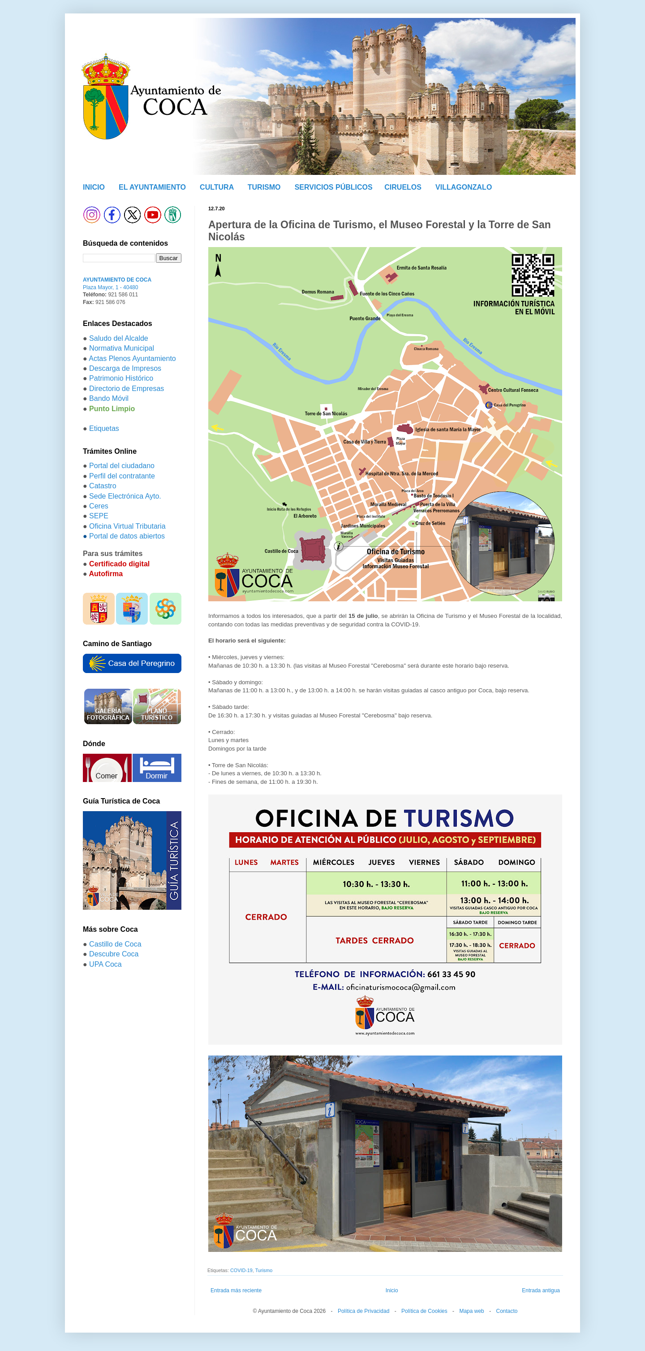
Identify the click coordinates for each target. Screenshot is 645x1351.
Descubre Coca (113, 954)
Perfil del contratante (122, 476)
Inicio (392, 1290)
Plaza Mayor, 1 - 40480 (110, 287)
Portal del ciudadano (122, 465)
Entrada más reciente (236, 1290)
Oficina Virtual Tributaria (127, 526)
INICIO (94, 187)
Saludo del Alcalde (118, 338)
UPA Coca (105, 964)
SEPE (98, 516)
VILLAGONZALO (463, 187)
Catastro (102, 486)
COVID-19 (241, 1270)
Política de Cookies (424, 1311)
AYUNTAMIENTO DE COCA (117, 280)
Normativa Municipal (121, 348)
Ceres (98, 506)
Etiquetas (104, 428)
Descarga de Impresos (125, 368)
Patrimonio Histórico (121, 378)
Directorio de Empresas (126, 388)
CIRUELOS (402, 187)
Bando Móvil (109, 398)
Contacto (506, 1311)
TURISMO (264, 187)
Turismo (264, 1270)
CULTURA (217, 187)
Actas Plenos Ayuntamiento (132, 358)
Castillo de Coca (115, 944)
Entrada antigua (541, 1290)
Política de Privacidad (363, 1311)
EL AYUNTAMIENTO (152, 187)
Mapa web (471, 1311)
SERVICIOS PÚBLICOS (334, 187)
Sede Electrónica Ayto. (125, 496)
